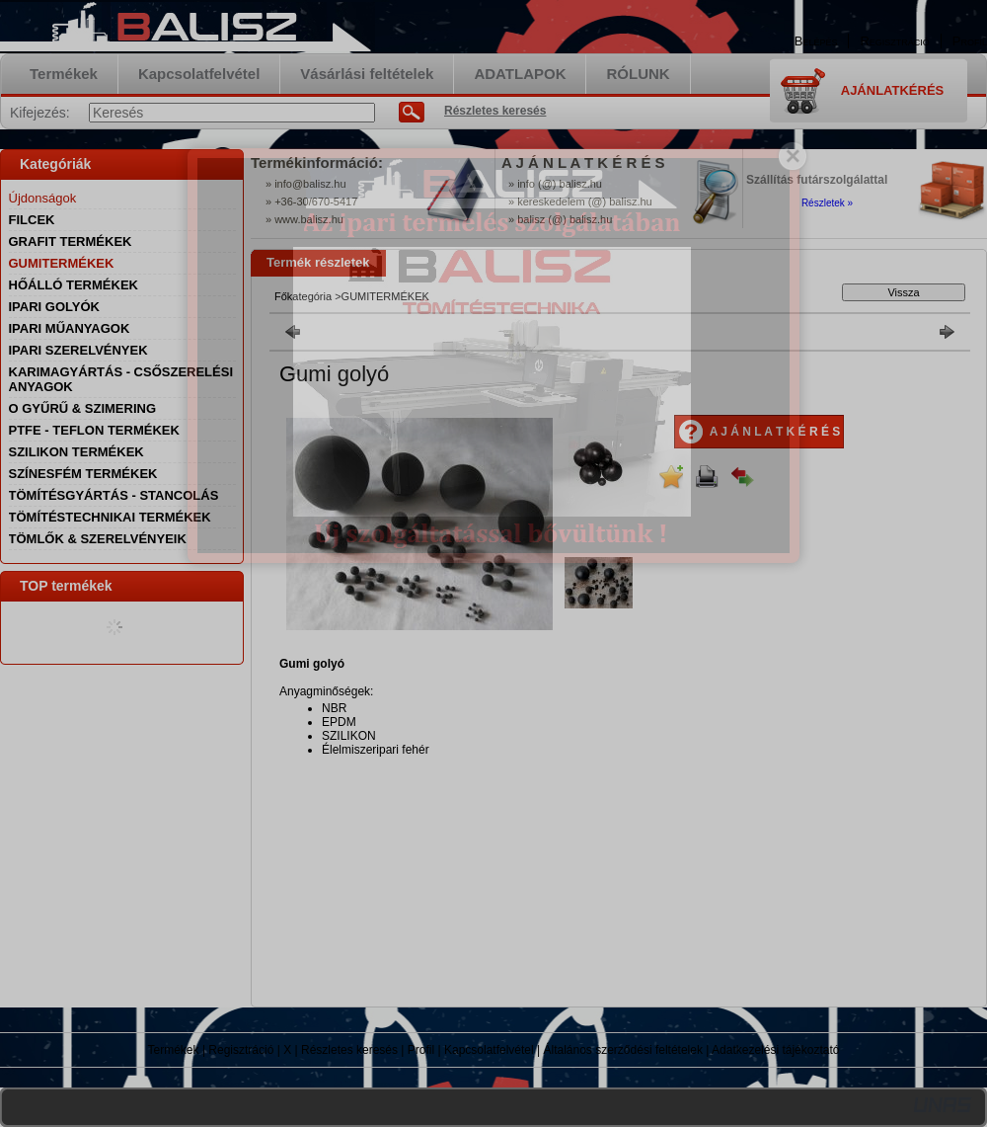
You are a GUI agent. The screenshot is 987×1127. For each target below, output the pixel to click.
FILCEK (32, 219)
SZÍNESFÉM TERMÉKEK (83, 473)
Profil (421, 1050)
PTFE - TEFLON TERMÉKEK (94, 430)
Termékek (173, 1050)
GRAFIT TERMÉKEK (70, 241)
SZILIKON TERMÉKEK (76, 451)
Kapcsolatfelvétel (489, 1050)
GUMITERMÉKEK (61, 263)
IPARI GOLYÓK (54, 306)
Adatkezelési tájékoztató (775, 1050)
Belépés (816, 41)
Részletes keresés (349, 1050)
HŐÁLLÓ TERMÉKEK (73, 285)
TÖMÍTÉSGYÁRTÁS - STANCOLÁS (114, 495)
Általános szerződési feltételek (623, 1050)
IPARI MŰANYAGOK (69, 328)
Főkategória (303, 296)
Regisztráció (240, 1050)
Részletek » (827, 203)
